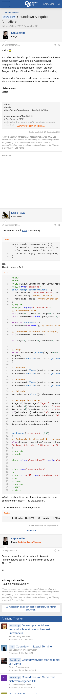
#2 (59, 225)
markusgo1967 (15, 650)
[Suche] (59, 4)
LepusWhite (10, 26)
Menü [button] (6, 4)
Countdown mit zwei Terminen (34, 646)
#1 (59, 45)
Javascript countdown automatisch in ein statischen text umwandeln (29, 629)
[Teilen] (55, 45)
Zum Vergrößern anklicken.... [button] (31, 126)
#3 (59, 551)
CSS (24, 230)
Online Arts (31, 530)
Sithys (11, 667)
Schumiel (13, 684)
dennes (12, 636)
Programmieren (23, 636)
